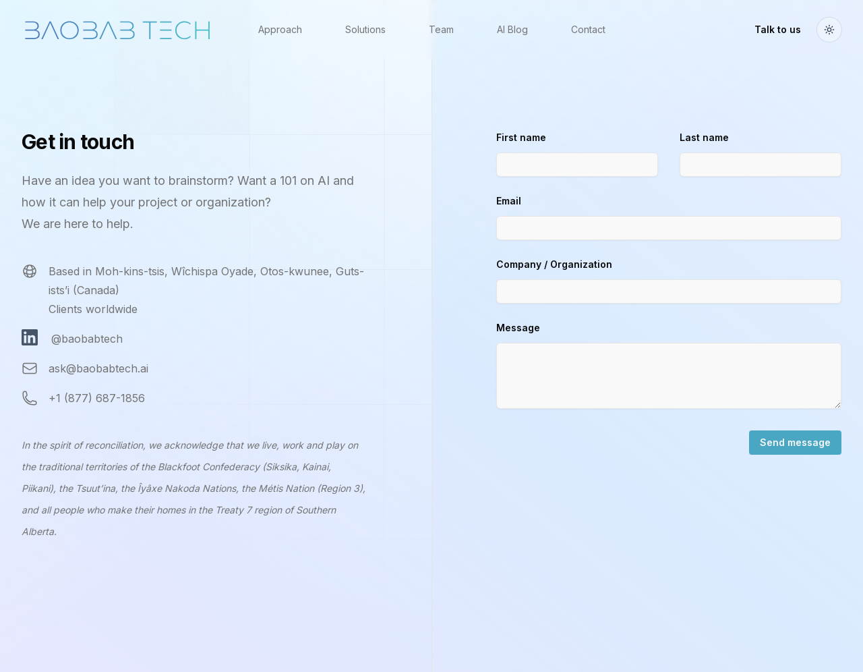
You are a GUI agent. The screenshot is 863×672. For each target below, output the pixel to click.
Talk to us (777, 29)
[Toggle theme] (829, 30)
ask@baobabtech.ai (98, 368)
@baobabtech (87, 338)
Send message (795, 442)
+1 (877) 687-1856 (97, 398)
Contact (588, 29)
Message (518, 327)
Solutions (365, 29)
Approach (280, 29)
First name (521, 137)
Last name (704, 137)
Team (441, 29)
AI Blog (512, 29)
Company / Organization (554, 264)
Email (508, 200)
